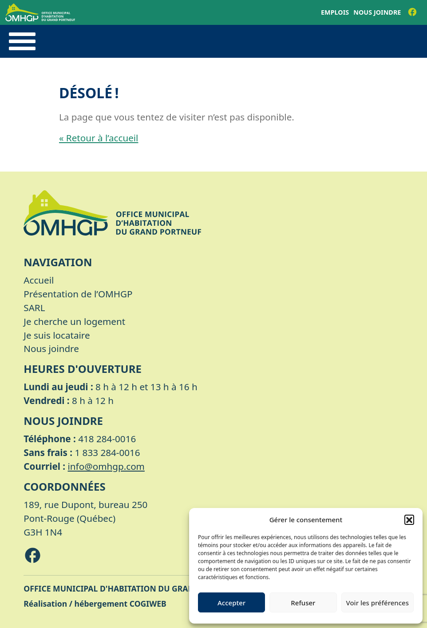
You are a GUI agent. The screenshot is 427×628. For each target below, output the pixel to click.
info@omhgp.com (106, 466)
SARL (34, 307)
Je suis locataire (57, 335)
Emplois (335, 12)
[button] (409, 519)
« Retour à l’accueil (98, 138)
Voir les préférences (377, 602)
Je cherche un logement (74, 321)
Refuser (303, 602)
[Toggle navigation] (22, 41)
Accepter (231, 602)
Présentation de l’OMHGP (78, 294)
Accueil (39, 280)
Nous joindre (377, 12)
